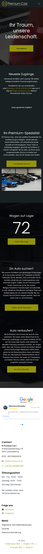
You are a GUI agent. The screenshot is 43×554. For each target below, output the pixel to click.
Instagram (9, 513)
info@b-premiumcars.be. (21, 91)
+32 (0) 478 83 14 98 (23, 88)
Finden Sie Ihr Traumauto (21, 307)
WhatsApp (10, 88)
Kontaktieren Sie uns (21, 164)
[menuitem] (13, 544)
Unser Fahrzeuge (21, 241)
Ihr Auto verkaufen (21, 369)
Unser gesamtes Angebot (21, 107)
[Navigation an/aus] (39, 4)
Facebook (9, 509)
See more (6, 416)
